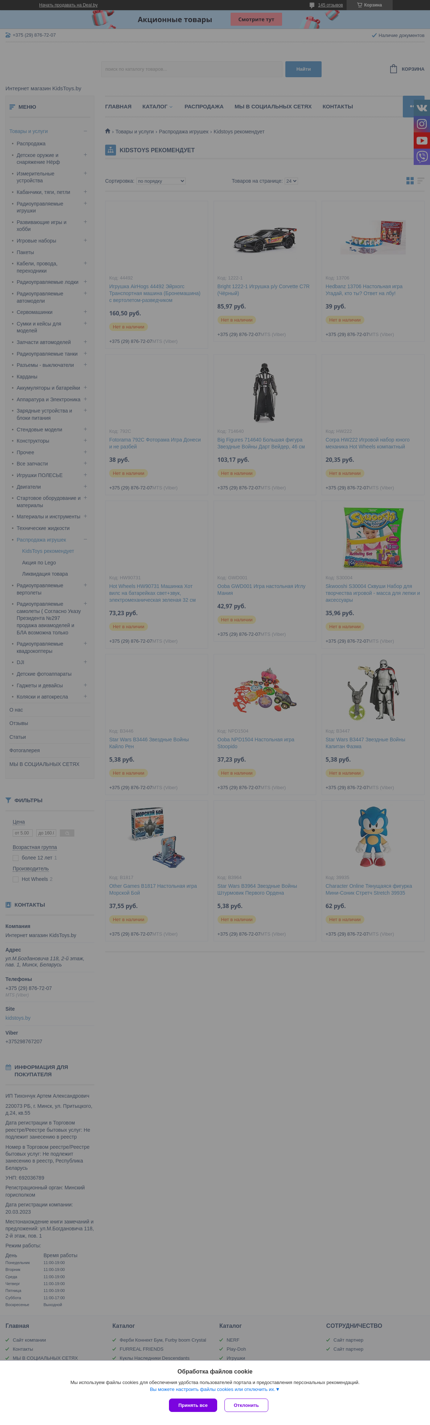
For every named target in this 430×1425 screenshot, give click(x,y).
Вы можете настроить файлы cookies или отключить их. (212, 1389)
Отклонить (246, 1405)
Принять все (193, 1405)
